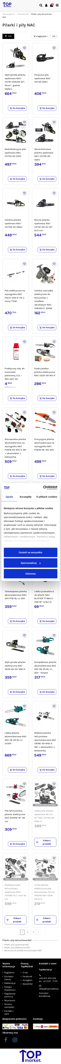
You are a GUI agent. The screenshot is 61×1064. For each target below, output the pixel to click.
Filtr (8, 36)
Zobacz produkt (43, 842)
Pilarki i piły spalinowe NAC (16, 944)
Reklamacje (10, 983)
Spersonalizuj (30, 563)
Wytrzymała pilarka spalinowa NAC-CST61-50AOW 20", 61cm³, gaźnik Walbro (15, 81)
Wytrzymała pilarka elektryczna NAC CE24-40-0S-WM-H (15, 666)
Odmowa (30, 573)
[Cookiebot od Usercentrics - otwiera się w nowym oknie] (43, 488)
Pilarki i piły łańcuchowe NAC (17, 940)
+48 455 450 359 (48, 980)
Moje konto (9, 1000)
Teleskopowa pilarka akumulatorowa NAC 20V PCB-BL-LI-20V (16, 595)
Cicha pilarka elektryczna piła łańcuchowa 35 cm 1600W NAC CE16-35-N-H (44, 892)
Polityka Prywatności (10, 988)
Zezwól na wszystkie (30, 552)
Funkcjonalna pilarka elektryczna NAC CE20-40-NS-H (44, 372)
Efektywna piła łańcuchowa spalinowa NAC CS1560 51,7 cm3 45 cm (15, 892)
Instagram (27, 980)
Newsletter (28, 984)
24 (54, 36)
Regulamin (9, 972)
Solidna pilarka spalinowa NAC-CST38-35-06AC (13, 223)
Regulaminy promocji (9, 995)
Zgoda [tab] (9, 496)
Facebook (27, 976)
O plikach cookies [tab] (46, 496)
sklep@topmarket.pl (49, 989)
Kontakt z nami (9, 1012)
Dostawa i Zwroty (9, 978)
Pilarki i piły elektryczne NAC (17, 947)
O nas (25, 972)
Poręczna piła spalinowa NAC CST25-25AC (42, 78)
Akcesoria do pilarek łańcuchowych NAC (23, 950)
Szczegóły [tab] (25, 496)
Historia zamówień (9, 1005)
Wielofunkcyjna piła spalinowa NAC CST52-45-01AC (15, 153)
